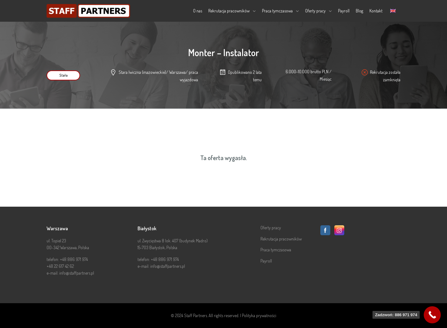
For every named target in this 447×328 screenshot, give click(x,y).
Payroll (344, 10)
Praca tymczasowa (277, 10)
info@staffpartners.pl (76, 273)
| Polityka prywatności (258, 315)
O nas (197, 10)
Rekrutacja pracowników (229, 10)
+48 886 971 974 (74, 259)
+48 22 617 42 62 (60, 266)
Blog (359, 10)
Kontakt (375, 10)
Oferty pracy (315, 10)
